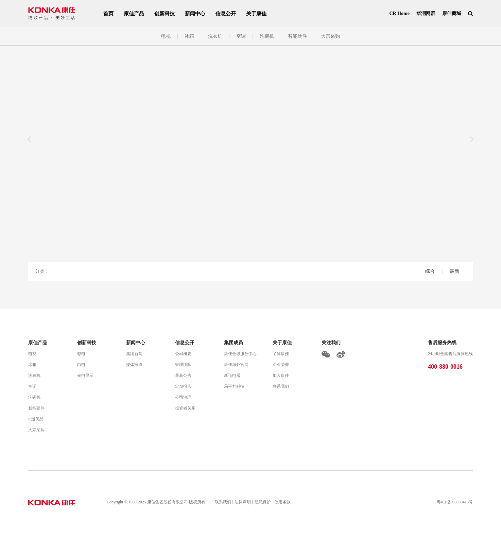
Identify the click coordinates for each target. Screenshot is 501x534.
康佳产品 (134, 13)
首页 (108, 13)
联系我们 (281, 386)
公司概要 (183, 353)
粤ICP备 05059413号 (455, 502)
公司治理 (183, 397)
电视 (166, 36)
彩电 (81, 353)
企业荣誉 (281, 364)
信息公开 (225, 13)
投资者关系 (185, 408)
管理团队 (183, 364)
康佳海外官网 (236, 364)
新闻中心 (195, 13)
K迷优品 (36, 419)
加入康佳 (281, 375)
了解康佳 (281, 353)
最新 (454, 271)
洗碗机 (267, 36)
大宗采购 (330, 36)
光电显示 (85, 375)
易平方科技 (234, 386)
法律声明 (243, 502)
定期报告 (183, 386)
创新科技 (164, 13)
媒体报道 (134, 364)
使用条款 (282, 502)
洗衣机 (215, 36)
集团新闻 (134, 353)
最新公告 (183, 375)
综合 (430, 271)
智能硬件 (297, 36)
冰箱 (189, 36)
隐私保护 (263, 502)
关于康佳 (256, 13)
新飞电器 (232, 375)
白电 (81, 364)
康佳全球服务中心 (240, 353)
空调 (241, 36)
